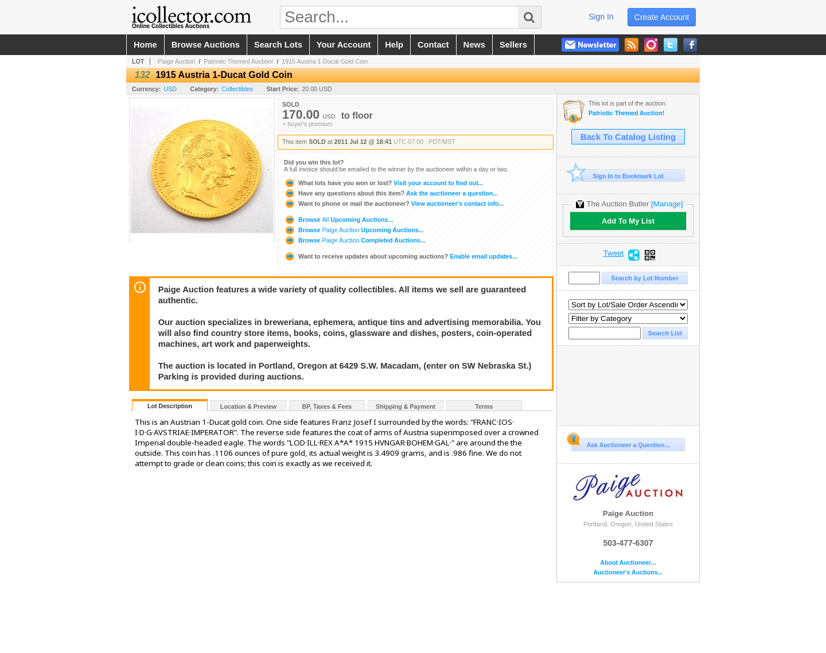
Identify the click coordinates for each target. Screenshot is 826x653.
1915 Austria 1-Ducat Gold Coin (325, 61)
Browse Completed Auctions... (355, 240)
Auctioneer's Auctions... (628, 572)
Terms (484, 406)
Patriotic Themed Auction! (238, 61)
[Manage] (667, 204)
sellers (513, 44)
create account (661, 17)
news (474, 44)
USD (170, 88)
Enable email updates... (400, 256)
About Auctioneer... (628, 563)
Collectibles (237, 88)
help (394, 44)
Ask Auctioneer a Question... (620, 443)
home (145, 44)
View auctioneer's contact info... (394, 203)
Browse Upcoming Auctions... (338, 219)
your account (344, 44)
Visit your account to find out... (383, 182)
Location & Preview (248, 406)
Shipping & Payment (405, 406)
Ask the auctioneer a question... (391, 193)
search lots (278, 44)
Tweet (613, 253)
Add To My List (628, 221)
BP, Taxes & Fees (327, 406)
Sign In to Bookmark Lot (617, 175)
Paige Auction (176, 61)
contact (433, 44)
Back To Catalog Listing (628, 137)
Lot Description (169, 405)
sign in (601, 16)
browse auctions (206, 44)
